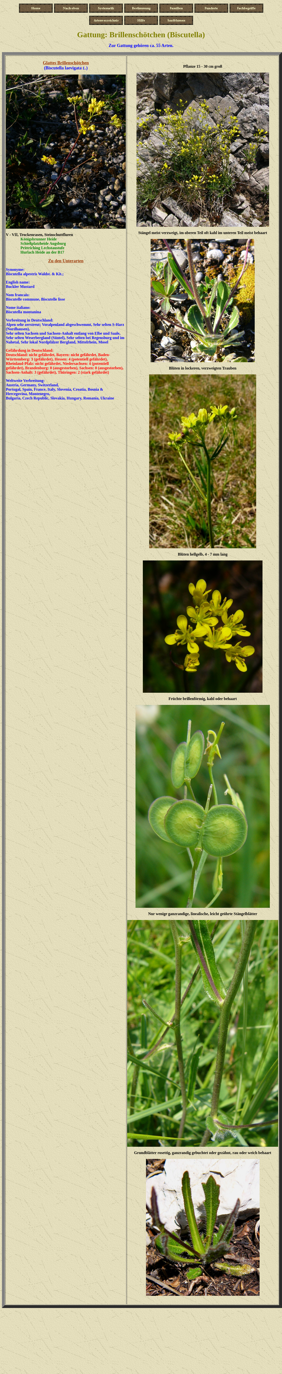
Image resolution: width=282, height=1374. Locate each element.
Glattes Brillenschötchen (66, 62)
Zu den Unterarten (66, 260)
